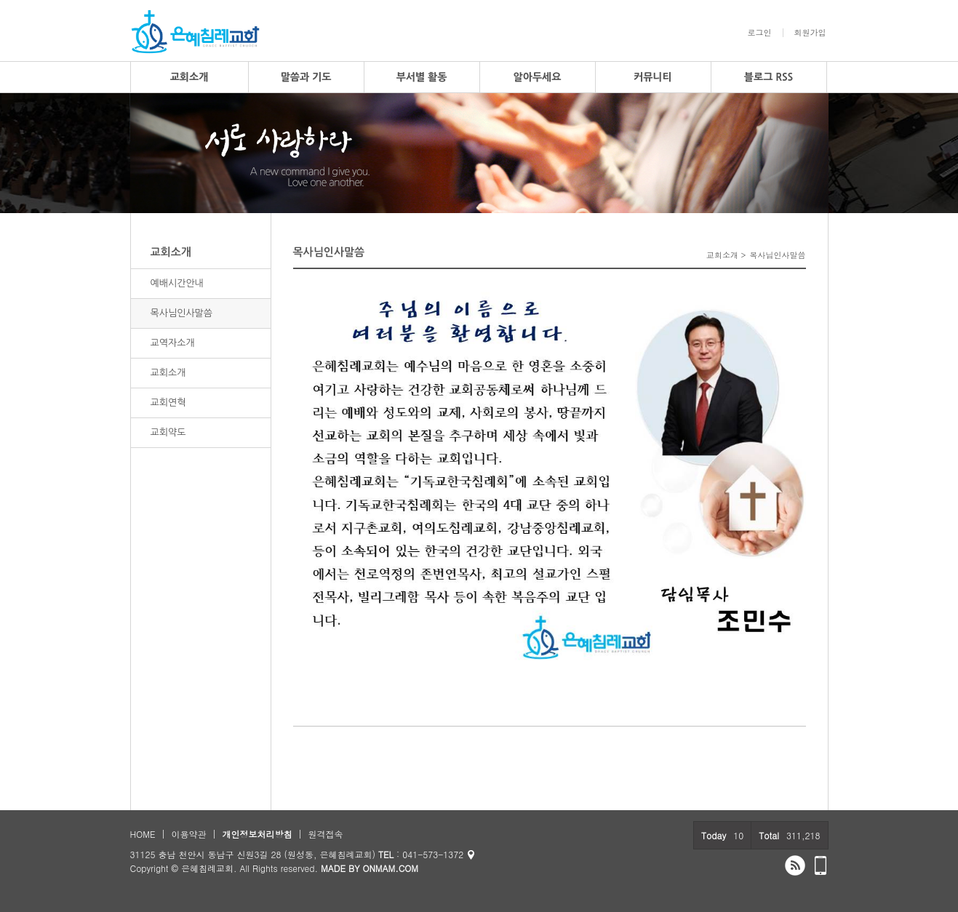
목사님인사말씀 (182, 313)
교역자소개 (173, 343)
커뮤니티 (653, 77)
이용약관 (188, 834)
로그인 (760, 32)
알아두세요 (538, 77)
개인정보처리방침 (257, 834)
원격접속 (325, 834)
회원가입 (810, 32)
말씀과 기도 (306, 77)
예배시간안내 (177, 283)
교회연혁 (168, 402)
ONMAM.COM (390, 868)
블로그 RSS (768, 77)
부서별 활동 (421, 77)
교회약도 (168, 432)
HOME (143, 834)
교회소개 (189, 77)
